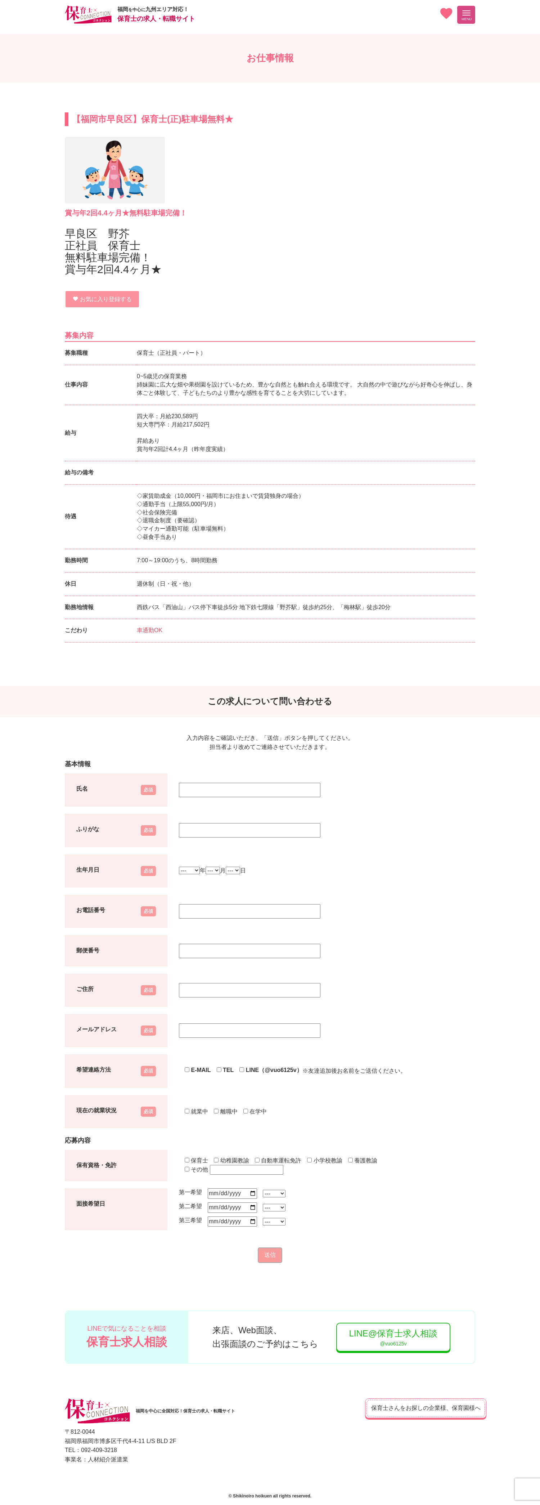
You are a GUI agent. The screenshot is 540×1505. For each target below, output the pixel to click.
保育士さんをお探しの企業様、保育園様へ (414, 1408)
